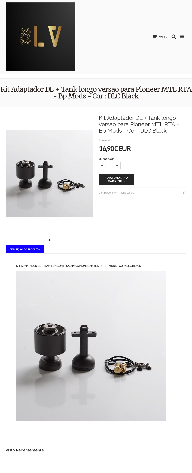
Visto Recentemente (25, 450)
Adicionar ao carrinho (116, 179)
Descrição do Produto (25, 249)
